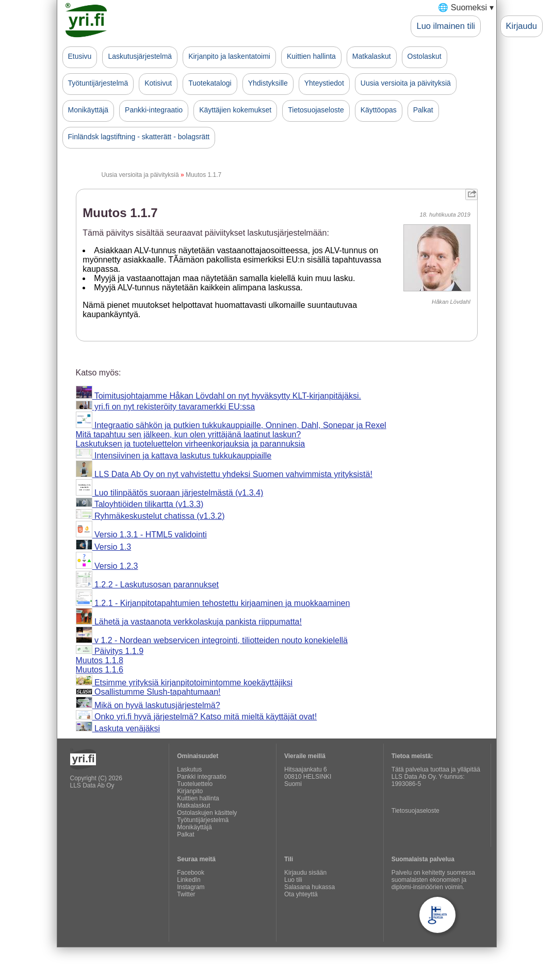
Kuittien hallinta (311, 56)
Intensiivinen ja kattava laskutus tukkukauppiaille (174, 455)
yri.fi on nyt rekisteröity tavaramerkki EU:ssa (165, 406)
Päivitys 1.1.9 (110, 651)
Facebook (190, 872)
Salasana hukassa (309, 887)
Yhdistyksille (268, 83)
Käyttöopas (379, 110)
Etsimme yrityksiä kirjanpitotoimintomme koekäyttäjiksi (184, 682)
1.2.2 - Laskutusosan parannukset (147, 584)
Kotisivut (158, 83)
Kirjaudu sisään (305, 872)
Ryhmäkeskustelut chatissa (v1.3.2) (150, 516)
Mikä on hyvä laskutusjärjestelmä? (148, 705)
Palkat (423, 110)
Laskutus (189, 769)
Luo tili (293, 879)
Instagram (190, 887)
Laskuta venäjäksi (118, 728)
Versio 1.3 (104, 547)
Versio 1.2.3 (107, 566)
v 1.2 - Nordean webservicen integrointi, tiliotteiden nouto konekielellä (212, 640)
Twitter (186, 894)
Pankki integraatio (201, 776)
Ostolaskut (425, 56)
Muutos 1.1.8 (100, 660)
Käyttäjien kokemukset (235, 110)
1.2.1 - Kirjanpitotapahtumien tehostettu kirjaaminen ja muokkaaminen (213, 603)
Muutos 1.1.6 (100, 669)
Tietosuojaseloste (316, 110)
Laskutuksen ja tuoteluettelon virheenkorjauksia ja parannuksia (190, 443)
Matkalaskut (371, 56)
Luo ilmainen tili (445, 25)
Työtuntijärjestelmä (98, 83)
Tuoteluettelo (195, 783)
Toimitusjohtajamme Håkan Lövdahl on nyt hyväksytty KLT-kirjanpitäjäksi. (218, 395)
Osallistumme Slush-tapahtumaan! (148, 691)
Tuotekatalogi (210, 83)
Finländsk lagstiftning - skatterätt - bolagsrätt (139, 137)
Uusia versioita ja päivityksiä (406, 83)
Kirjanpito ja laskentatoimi (229, 56)
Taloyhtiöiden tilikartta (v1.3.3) (140, 504)
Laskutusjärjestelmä (140, 56)
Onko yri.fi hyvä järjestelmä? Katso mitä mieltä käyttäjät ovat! (196, 716)
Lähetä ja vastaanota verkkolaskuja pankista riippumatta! (189, 621)
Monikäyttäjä (88, 110)
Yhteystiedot (324, 83)
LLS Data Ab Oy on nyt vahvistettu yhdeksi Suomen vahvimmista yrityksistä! (224, 474)
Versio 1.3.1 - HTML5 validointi (141, 534)
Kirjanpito (190, 791)
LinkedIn (188, 879)
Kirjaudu (521, 25)
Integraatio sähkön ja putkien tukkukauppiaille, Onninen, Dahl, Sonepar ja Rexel (231, 425)
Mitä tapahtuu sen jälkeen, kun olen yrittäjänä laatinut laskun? (188, 434)
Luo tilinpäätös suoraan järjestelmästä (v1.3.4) (170, 492)
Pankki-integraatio (154, 110)
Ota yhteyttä (301, 894)
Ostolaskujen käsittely (207, 812)
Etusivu (80, 56)
